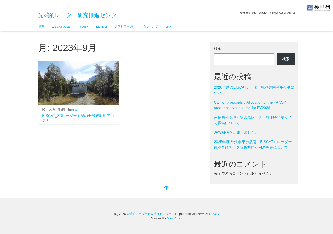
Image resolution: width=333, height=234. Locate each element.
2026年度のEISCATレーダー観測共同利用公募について (254, 90)
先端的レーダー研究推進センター (80, 15)
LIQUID (214, 214)
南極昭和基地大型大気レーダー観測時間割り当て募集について (253, 120)
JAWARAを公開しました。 (236, 132)
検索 (217, 49)
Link (168, 26)
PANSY (84, 26)
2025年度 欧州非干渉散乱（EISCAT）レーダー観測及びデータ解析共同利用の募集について (253, 144)
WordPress (174, 218)
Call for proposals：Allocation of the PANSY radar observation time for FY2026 (250, 105)
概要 (41, 26)
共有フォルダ (149, 26)
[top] (166, 188)
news (74, 109)
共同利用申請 (124, 26)
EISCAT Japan (61, 26)
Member (101, 26)
